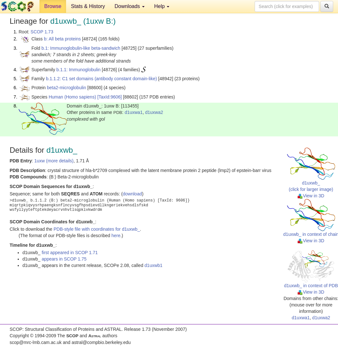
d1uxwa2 (154, 112)
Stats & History (88, 6)
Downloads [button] (129, 6)
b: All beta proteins (62, 38)
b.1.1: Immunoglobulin (78, 69)
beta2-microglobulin (66, 87)
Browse (52, 6)
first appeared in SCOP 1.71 (70, 252)
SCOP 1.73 (41, 31)
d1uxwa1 (134, 112)
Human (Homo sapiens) (72, 96)
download (132, 193)
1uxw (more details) (53, 160)
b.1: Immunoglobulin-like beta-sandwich (80, 48)
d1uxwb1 (154, 265)
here (115, 235)
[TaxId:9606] (109, 96)
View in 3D (311, 195)
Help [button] (161, 6)
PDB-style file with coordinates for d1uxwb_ (97, 229)
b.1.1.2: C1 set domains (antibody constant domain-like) (101, 78)
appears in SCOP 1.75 (64, 259)
